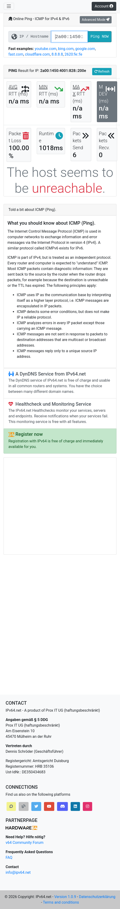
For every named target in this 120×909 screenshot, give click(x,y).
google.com (85, 48)
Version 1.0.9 (65, 897)
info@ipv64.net (18, 872)
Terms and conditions (61, 902)
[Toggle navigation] (9, 6)
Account (104, 6)
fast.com (15, 54)
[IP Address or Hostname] (69, 36)
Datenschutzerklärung (97, 897)
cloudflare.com (37, 54)
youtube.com (45, 48)
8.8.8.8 (57, 54)
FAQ (9, 857)
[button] (11, 806)
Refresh (101, 71)
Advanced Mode (95, 19)
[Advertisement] (44, 506)
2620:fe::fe (73, 54)
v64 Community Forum (25, 842)
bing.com (65, 48)
